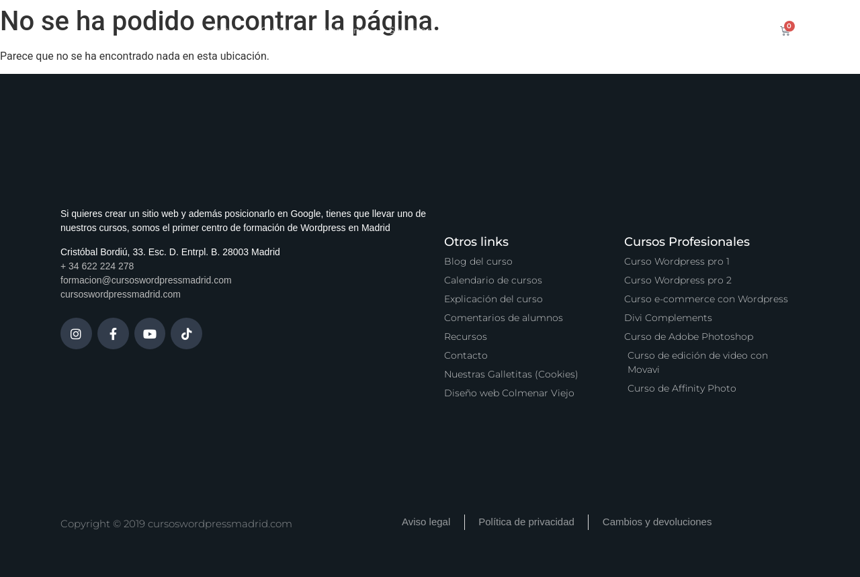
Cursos (277, 30)
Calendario (341, 30)
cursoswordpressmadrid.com (120, 294)
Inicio (225, 30)
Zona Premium (489, 30)
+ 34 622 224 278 (97, 266)
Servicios (410, 30)
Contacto (660, 30)
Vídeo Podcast (581, 30)
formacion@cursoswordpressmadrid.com (146, 280)
